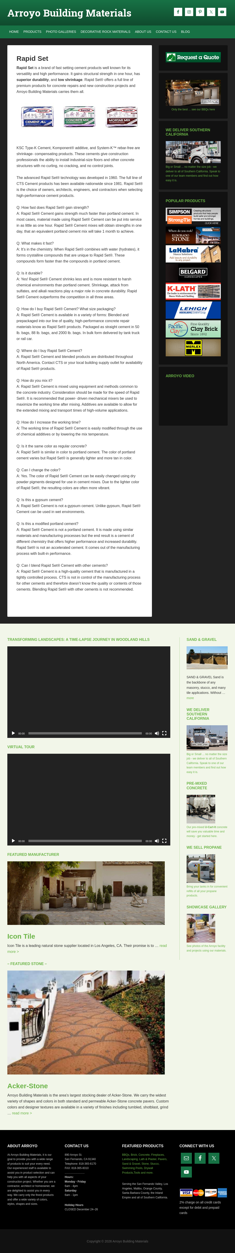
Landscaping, (130, 1159)
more (190, 698)
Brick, (134, 1154)
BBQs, (126, 1154)
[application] (88, 692)
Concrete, (144, 1154)
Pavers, (162, 1159)
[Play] (13, 733)
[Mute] (157, 733)
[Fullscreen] (164, 733)
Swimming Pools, (132, 1168)
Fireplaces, (158, 1154)
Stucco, (154, 1163)
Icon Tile (21, 936)
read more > (22, 1113)
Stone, (146, 1163)
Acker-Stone (27, 1086)
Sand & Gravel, (131, 1163)
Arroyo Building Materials (69, 12)
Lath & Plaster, (148, 1159)
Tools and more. (143, 1172)
